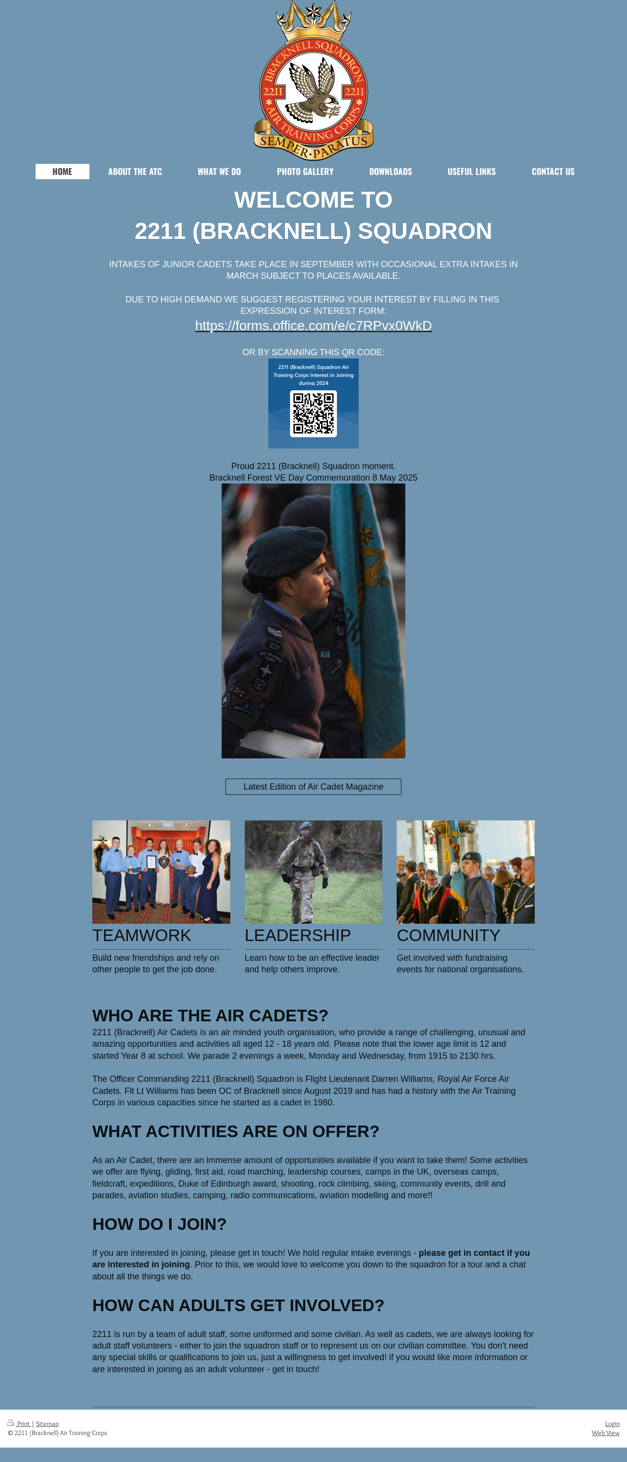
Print (19, 1423)
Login (612, 1423)
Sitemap (47, 1423)
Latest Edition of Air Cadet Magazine (313, 787)
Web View (606, 1432)
